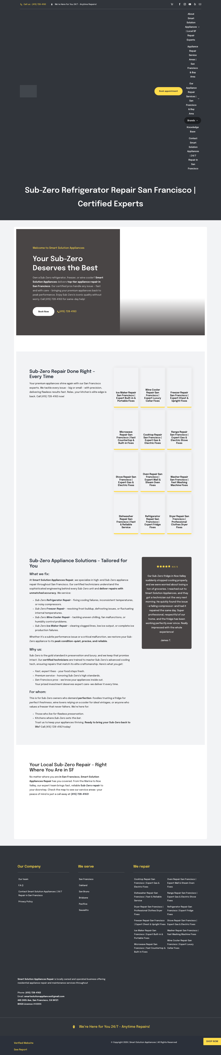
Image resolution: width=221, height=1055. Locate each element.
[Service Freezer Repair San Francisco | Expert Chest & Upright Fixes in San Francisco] (179, 388)
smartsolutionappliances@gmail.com (44, 996)
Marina (88, 781)
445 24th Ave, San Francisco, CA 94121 (38, 1000)
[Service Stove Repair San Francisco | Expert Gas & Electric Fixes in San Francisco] (126, 472)
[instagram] (185, 4)
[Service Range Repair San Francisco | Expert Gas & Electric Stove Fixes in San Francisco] (179, 430)
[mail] (200, 4)
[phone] (58, 311)
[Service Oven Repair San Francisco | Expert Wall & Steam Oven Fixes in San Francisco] (152, 472)
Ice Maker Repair (57, 626)
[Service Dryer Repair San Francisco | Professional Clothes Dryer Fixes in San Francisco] (179, 514)
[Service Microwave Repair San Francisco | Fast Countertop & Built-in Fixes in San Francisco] (126, 430)
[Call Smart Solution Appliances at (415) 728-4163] (33, 4)
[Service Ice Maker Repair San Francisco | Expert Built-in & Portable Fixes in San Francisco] (126, 388)
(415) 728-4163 (67, 311)
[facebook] (180, 4)
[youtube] (190, 4)
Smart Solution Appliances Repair (36, 979)
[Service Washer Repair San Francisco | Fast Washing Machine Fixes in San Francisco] (179, 472)
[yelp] (195, 4)
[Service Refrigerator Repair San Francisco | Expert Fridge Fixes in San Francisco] (152, 514)
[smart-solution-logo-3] (28, 86)
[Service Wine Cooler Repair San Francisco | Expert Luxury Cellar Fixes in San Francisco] (152, 388)
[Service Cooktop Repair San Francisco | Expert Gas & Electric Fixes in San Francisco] (152, 430)
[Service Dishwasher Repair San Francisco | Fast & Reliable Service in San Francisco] (126, 514)
